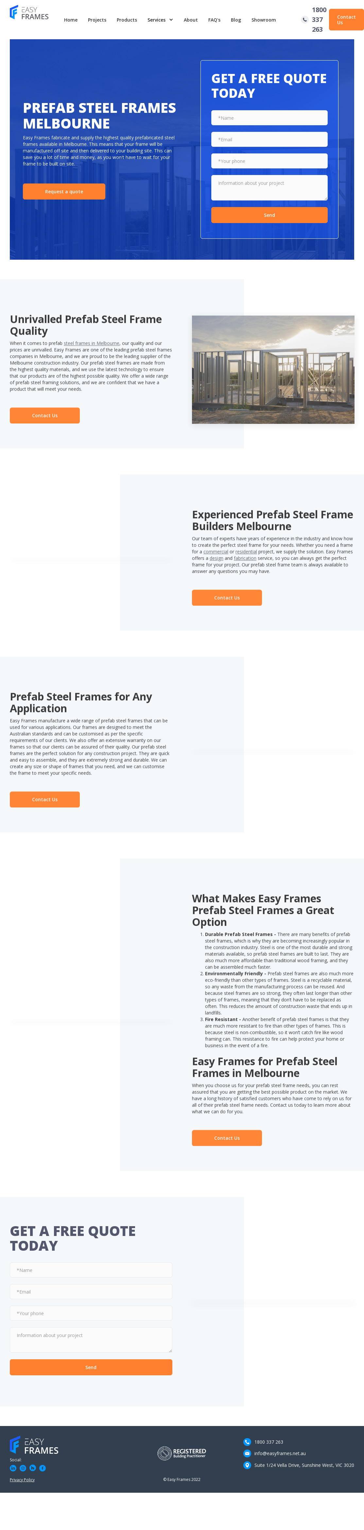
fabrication (245, 562)
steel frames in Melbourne (91, 347)
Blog (236, 20)
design (216, 562)
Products (127, 20)
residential (246, 555)
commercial (215, 555)
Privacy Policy (22, 1480)
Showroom (263, 20)
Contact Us (346, 20)
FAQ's (214, 20)
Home (71, 20)
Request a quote (64, 191)
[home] (34, 19)
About (191, 20)
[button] (160, 20)
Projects (97, 20)
